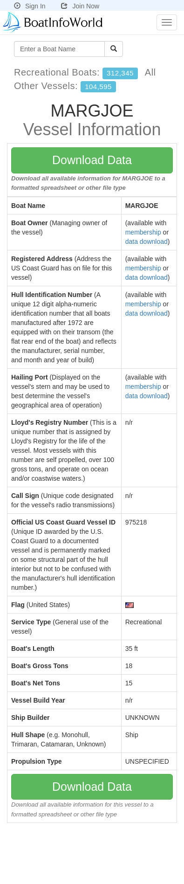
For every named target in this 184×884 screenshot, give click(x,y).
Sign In (30, 6)
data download (146, 241)
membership (143, 232)
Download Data (92, 159)
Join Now (80, 6)
